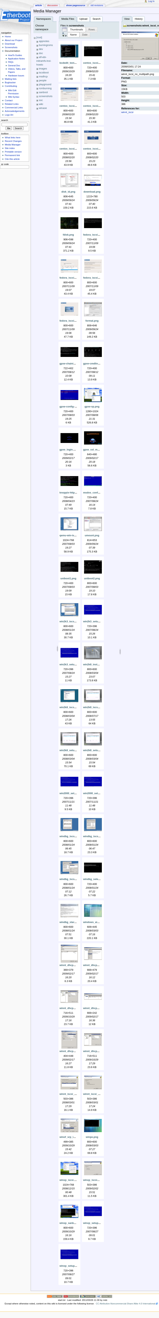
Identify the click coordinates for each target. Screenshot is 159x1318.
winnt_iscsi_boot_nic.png (75, 1094)
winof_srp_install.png (72, 1137)
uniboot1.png (68, 578)
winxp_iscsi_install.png (97, 1180)
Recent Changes (13, 141)
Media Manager (13, 144)
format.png (91, 320)
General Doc (14, 65)
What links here (12, 137)
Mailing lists (10, 79)
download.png (91, 191)
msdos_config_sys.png (97, 492)
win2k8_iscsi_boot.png (73, 707)
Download (10, 44)
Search (96, 19)
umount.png (92, 535)
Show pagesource (75, 5)
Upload (83, 19)
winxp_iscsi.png (69, 1180)
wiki (41, 104)
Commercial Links (14, 107)
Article (38, 5)
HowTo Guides (15, 55)
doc (41, 53)
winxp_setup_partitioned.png (77, 1266)
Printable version (13, 152)
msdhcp (43, 76)
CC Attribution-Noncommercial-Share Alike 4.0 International (125, 1303)
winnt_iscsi (127, 112)
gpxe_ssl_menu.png (95, 449)
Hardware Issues (16, 75)
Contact (8, 100)
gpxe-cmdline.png (94, 363)
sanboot (43, 92)
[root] (39, 37)
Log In (151, 1)
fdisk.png (68, 234)
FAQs (10, 62)
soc (41, 100)
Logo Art (9, 115)
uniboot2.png (92, 578)
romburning (45, 88)
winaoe (43, 108)
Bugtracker (10, 82)
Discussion (52, 5)
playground (45, 84)
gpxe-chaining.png (71, 363)
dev (41, 49)
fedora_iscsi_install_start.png (77, 320)
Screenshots (11, 47)
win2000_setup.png (71, 793)
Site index (10, 148)
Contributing (11, 86)
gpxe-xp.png (91, 406)
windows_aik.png (93, 922)
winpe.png (92, 1137)
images (43, 68)
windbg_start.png (70, 922)
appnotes (44, 41)
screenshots (45, 96)
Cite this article (12, 159)
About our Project (13, 40)
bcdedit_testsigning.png (74, 63)
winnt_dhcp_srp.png (95, 1051)
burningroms (46, 45)
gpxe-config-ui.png (71, 406)
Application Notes (16, 58)
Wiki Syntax (13, 97)
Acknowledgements (14, 111)
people (42, 80)
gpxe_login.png (69, 449)
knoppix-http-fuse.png (73, 492)
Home (8, 36)
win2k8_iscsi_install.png (97, 707)
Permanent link (12, 155)
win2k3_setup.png (94, 621)
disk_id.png (68, 191)
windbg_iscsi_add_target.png (77, 836)
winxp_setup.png (93, 1223)
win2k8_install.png (94, 664)
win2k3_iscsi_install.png (74, 621)
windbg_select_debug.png (99, 879)
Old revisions (97, 5)
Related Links (11, 104)
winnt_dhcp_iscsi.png (73, 1008)
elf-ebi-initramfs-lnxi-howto (43, 61)
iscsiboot (44, 72)
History (138, 19)
